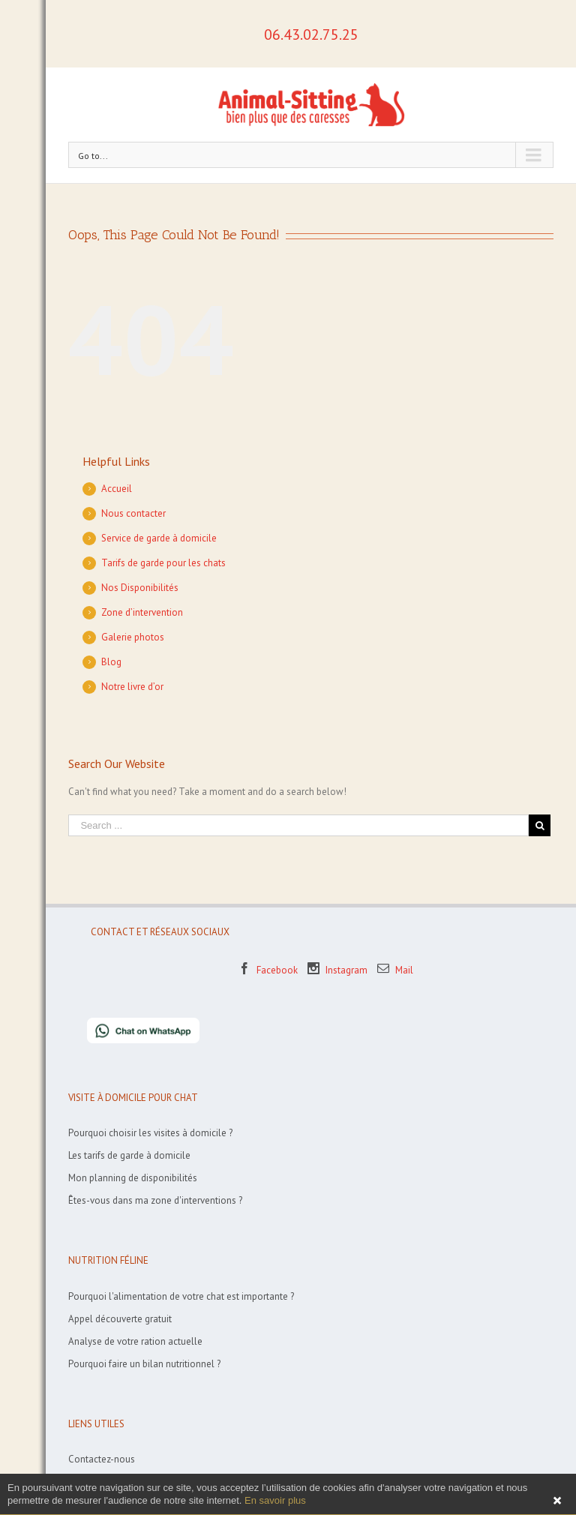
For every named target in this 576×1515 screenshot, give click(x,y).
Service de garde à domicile (159, 538)
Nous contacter (133, 513)
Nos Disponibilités (139, 587)
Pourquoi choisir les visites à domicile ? (150, 1132)
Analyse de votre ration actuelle (135, 1341)
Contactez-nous (101, 1459)
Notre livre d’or (132, 686)
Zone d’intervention (142, 612)
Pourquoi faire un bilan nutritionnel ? (144, 1364)
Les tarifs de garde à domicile (129, 1155)
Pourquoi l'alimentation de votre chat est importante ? (181, 1296)
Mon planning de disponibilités (132, 1178)
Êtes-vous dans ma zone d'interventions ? (155, 1200)
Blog (111, 662)
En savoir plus (275, 1500)
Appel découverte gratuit (120, 1318)
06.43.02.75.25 (311, 34)
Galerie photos (132, 637)
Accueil (116, 488)
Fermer (557, 1501)
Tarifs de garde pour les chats (163, 562)
